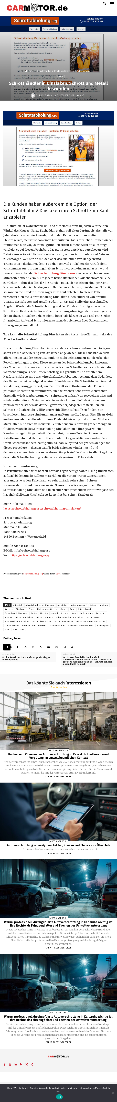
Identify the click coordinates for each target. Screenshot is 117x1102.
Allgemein (29, 71)
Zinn (22, 630)
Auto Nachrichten (58, 750)
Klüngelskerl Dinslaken (16, 613)
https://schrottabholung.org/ (29, 555)
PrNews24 (44, 95)
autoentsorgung (79, 605)
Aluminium (63, 605)
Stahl (7, 630)
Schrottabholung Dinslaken (54, 273)
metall (54, 613)
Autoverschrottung (99, 605)
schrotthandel (12, 625)
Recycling (101, 613)
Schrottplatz (103, 625)
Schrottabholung (44, 617)
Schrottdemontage (41, 621)
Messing (44, 613)
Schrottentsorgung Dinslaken (90, 621)
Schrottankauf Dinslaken (17, 621)
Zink (15, 630)
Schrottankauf (93, 617)
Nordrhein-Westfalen (82, 613)
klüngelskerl (84, 609)
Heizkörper (61, 609)
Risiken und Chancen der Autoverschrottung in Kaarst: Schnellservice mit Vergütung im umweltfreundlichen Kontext (58, 756)
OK (59, 1097)
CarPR (58, 574)
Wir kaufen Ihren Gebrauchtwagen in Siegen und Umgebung (26, 658)
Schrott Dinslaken (24, 617)
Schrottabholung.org (33, 574)
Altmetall (18, 605)
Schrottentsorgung (63, 621)
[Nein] (112, 1093)
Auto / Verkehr (58, 841)
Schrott (8, 617)
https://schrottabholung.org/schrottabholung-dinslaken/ (42, 508)
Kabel (72, 609)
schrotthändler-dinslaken (81, 625)
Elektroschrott (44, 609)
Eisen (31, 609)
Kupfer (34, 613)
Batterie (9, 609)
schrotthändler (57, 625)
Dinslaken (21, 609)
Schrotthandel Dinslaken (34, 625)
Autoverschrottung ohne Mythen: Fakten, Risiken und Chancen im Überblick (58, 845)
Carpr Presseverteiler (59, 776)
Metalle (65, 613)
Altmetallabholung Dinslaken (40, 605)
